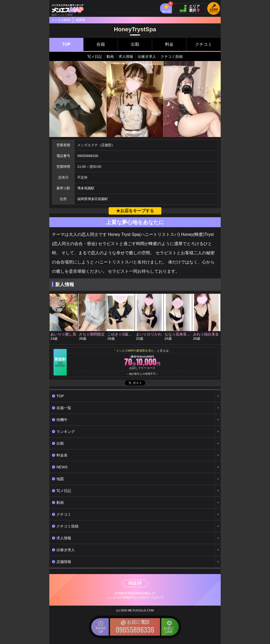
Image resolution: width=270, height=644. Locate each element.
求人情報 (125, 56)
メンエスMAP (61, 20)
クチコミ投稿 (172, 56)
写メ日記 (94, 56)
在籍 (101, 44)
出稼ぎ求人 (147, 56)
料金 (169, 44)
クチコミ (203, 44)
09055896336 (87, 156)
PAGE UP (135, 583)
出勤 (135, 44)
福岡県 (80, 20)
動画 (110, 56)
